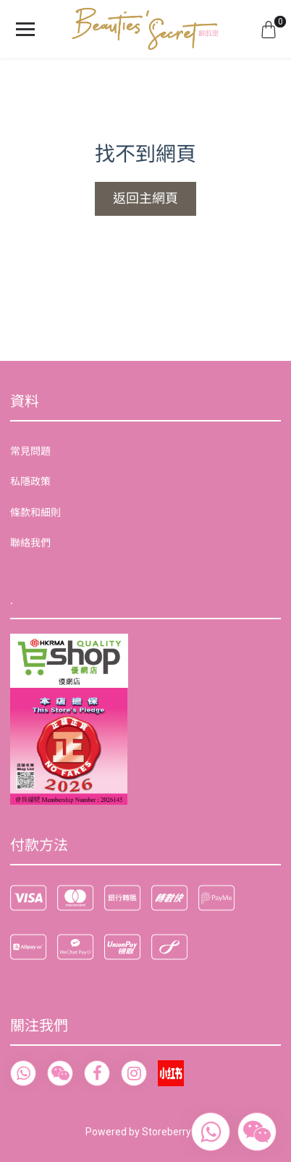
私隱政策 (30, 481)
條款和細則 (35, 512)
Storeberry (166, 1131)
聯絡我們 (30, 543)
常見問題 (30, 451)
